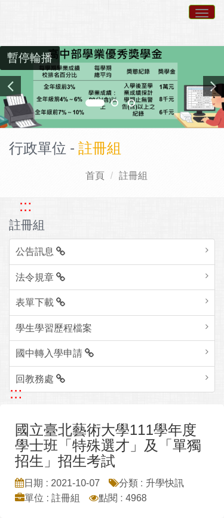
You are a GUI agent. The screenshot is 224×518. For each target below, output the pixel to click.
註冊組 (133, 175)
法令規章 (40, 277)
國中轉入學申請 (55, 353)
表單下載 (40, 302)
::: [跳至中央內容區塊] (16, 393)
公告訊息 (40, 251)
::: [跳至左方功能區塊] (25, 205)
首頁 (95, 175)
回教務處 (40, 379)
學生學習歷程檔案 (54, 328)
